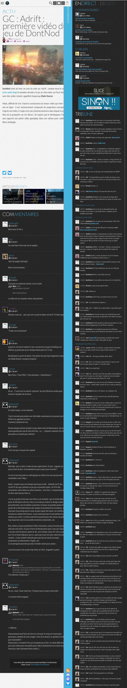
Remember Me (17, 186)
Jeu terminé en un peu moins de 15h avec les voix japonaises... (97, 43)
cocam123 (87, 76)
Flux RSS (72, 670)
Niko (10, 46)
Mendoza (86, 52)
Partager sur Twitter (4, 182)
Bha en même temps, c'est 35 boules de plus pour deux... (95, 32)
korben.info (96, 192)
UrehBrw (86, 64)
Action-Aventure (7, 186)
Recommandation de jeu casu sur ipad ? (92, 69)
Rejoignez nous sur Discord (72, 675)
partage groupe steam (86, 81)
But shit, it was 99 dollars (87, 30)
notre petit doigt (17, 99)
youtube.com (101, 225)
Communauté (72, 332)
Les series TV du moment (87, 57)
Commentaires (91, 10)
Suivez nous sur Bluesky (72, 683)
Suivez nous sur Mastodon (72, 679)
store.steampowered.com (93, 231)
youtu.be (108, 265)
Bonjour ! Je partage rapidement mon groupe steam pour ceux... (98, 83)
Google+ (28, 48)
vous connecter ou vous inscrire (38, 680)
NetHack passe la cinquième (88, 18)
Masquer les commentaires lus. (63, 223)
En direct (89, 3)
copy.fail (96, 342)
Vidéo (24, 186)
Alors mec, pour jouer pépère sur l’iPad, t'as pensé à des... (96, 71)
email (11, 48)
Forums (85, 49)
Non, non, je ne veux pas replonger (89, 20)
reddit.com (105, 143)
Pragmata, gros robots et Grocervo (90, 41)
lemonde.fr (87, 139)
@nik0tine (19, 48)
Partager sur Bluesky (10, 182)
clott (85, 36)
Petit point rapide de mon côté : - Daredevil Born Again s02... (97, 59)
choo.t (86, 25)
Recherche (47, 3)
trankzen (86, 13)
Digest (111, 3)
